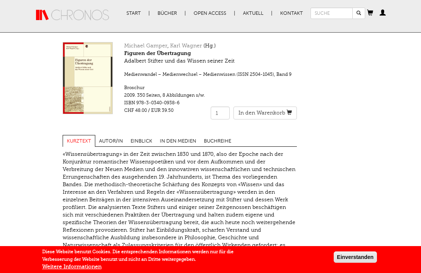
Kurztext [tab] (79, 141)
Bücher (167, 13)
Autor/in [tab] (111, 141)
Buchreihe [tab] (217, 141)
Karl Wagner (186, 46)
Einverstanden (355, 257)
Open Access (210, 13)
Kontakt (291, 13)
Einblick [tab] (141, 141)
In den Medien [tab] (178, 141)
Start (133, 13)
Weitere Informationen (71, 267)
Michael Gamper (145, 46)
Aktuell (253, 13)
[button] (370, 13)
